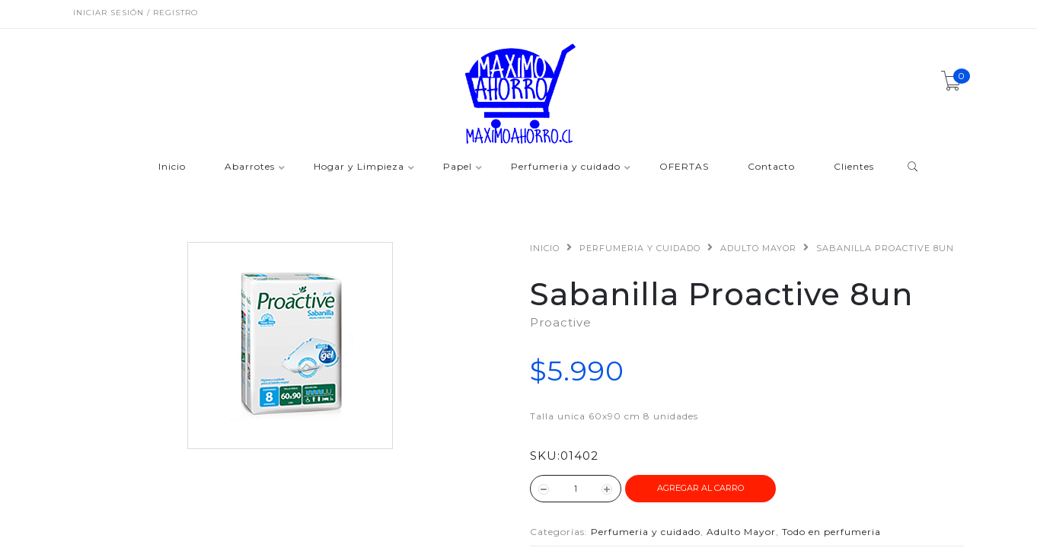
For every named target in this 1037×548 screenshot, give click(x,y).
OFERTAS (684, 167)
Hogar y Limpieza (359, 167)
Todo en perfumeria (831, 531)
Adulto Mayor (758, 248)
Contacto (771, 167)
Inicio (172, 167)
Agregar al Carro (700, 488)
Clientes (854, 167)
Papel (457, 167)
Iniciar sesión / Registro (135, 13)
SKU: (545, 455)
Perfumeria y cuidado (566, 167)
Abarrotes (250, 167)
